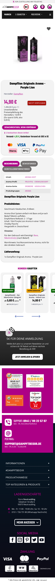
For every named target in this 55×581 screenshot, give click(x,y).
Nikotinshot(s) (10, 238)
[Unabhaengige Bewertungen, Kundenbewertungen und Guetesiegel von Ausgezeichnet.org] (15, 380)
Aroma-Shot (30, 177)
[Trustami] (35, 380)
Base (36, 235)
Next (36, 316)
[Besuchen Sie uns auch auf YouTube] (42, 540)
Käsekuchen (40, 186)
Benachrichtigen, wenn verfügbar (20, 127)
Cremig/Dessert (41, 182)
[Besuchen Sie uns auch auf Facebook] (13, 540)
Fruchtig (29, 182)
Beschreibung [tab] (11, 164)
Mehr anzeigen (26, 522)
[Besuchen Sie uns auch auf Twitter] (35, 540)
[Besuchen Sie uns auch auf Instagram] (20, 540)
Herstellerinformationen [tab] (17, 169)
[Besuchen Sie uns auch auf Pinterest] (27, 540)
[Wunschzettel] (42, 7)
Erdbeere (29, 186)
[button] (35, 7)
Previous (19, 316)
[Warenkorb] (49, 7)
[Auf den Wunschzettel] (48, 28)
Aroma (28, 191)
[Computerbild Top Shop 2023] (36, 400)
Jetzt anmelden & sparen (27, 357)
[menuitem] (7, 15)
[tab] (29, 164)
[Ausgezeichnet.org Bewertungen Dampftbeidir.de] (14, 400)
